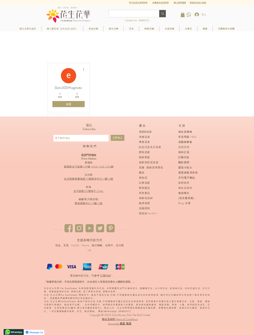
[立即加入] (117, 138)
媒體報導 (184, 183)
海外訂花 (184, 152)
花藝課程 (144, 208)
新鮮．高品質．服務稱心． (69, 8)
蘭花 (142, 172)
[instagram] (79, 228)
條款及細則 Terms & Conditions (120, 319)
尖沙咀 (89, 175)
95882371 (144, 20)
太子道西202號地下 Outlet (88, 191)
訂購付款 (105, 275)
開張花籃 (144, 152)
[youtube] (90, 228)
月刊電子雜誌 (186, 177)
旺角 (88, 187)
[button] (180, 2)
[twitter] (100, 228)
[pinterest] (111, 228)
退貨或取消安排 (188, 172)
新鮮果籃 (144, 157)
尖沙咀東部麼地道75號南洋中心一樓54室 (88, 179)
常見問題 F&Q (187, 137)
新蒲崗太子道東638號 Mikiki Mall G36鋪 (89, 166)
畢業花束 (144, 142)
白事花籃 (144, 183)
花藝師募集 (185, 142)
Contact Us (131, 20)
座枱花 (143, 177)
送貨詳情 (184, 147)
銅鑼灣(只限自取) (89, 199)
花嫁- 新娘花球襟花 (151, 167)
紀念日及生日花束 (150, 147)
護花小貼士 (185, 167)
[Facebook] (68, 228)
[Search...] (131, 13)
